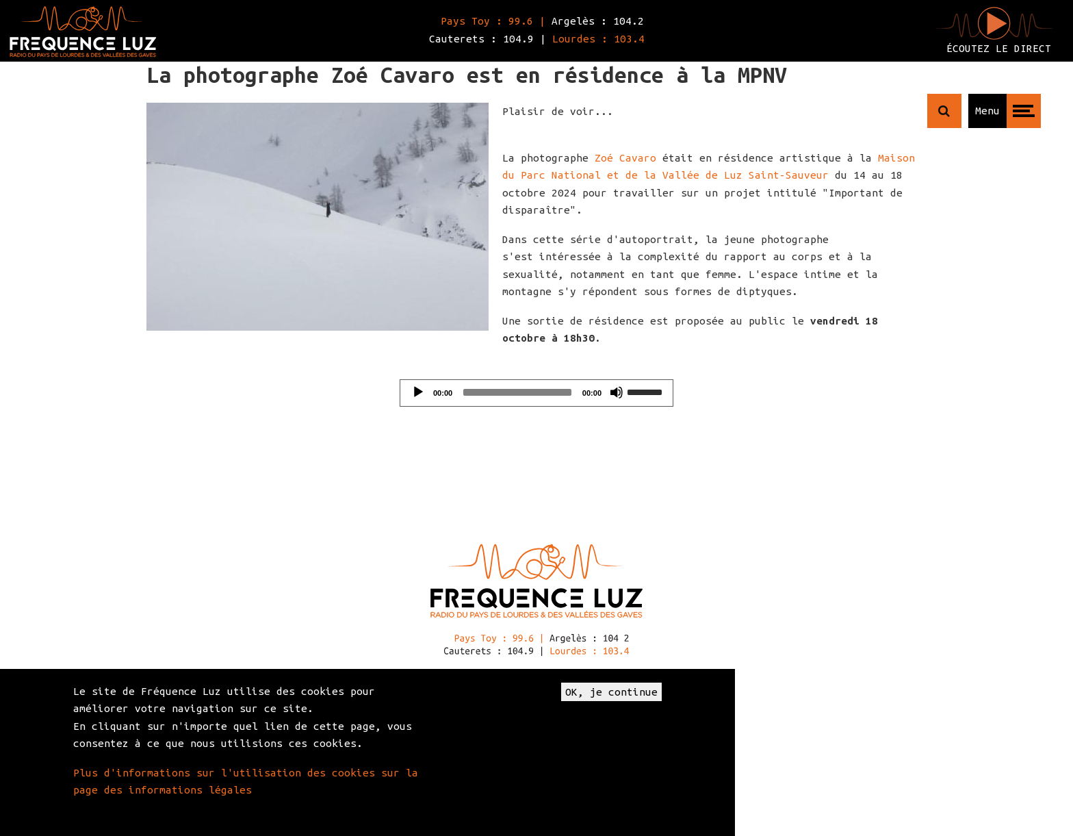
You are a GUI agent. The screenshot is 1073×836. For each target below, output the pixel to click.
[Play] (418, 392)
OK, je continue (611, 692)
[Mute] (616, 392)
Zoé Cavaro (625, 158)
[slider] (517, 392)
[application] (536, 393)
